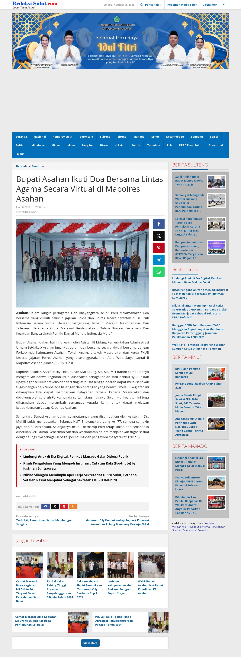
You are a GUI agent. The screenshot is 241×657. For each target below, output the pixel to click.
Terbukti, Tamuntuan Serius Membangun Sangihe (48, 520)
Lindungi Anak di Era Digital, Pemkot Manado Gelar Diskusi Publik (75, 456)
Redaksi (209, 523)
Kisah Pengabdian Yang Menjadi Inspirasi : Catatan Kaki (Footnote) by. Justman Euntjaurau (200, 294)
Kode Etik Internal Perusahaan (207, 526)
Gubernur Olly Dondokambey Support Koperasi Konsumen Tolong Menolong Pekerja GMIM (117, 520)
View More (90, 643)
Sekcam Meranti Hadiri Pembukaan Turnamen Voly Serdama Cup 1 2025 (89, 589)
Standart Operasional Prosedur (190, 530)
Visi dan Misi (179, 526)
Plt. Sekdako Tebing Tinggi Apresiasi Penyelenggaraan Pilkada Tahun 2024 (114, 620)
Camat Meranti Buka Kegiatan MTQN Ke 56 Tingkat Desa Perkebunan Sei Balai (35, 620)
